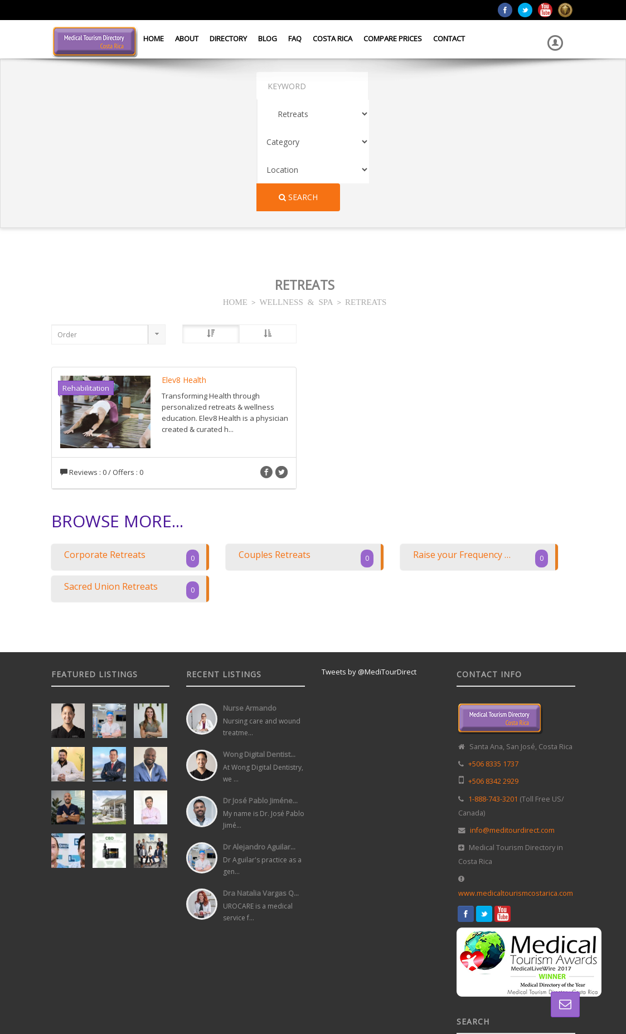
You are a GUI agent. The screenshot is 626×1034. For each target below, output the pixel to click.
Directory (228, 38)
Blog (267, 38)
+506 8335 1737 (493, 652)
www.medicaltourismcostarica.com (515, 782)
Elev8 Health (184, 268)
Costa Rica (332, 38)
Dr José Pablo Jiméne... (260, 689)
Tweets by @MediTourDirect (369, 560)
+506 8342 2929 (493, 669)
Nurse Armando (249, 596)
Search (537, 85)
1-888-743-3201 (493, 687)
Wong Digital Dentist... (259, 643)
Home (153, 38)
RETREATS (365, 190)
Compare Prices (392, 38)
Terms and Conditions (542, 1000)
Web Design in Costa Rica (319, 1000)
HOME (235, 190)
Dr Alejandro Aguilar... (259, 735)
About (186, 38)
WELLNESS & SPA (296, 190)
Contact (449, 38)
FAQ (295, 38)
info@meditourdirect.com (512, 719)
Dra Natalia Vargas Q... (261, 781)
